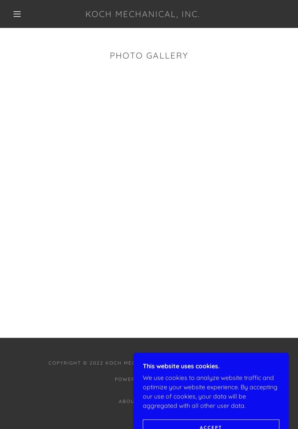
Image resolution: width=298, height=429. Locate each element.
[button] (17, 14)
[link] (142, 15)
